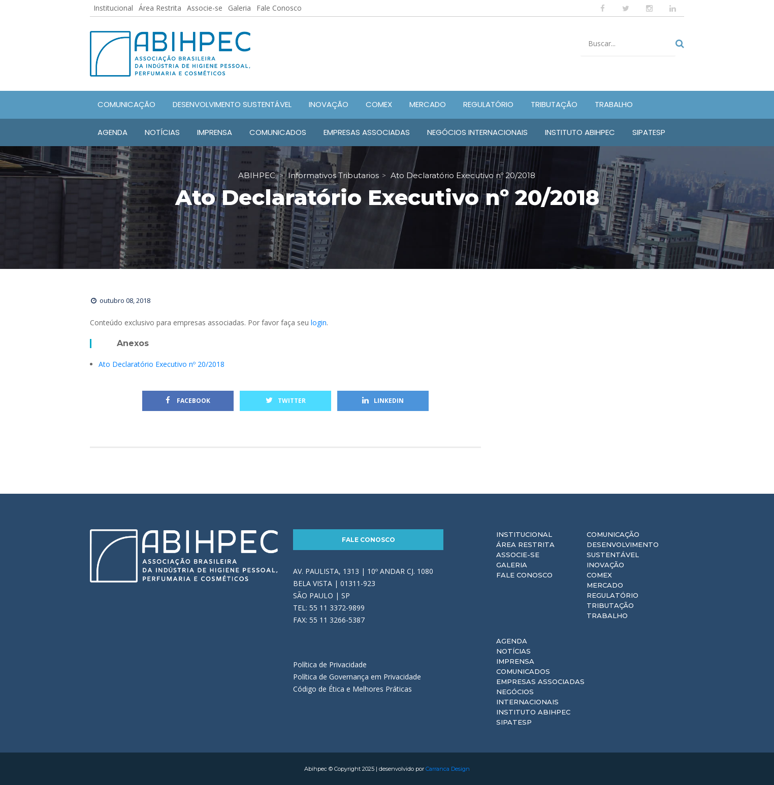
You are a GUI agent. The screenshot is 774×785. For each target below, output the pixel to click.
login (319, 322)
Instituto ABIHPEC (533, 712)
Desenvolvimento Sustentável (623, 549)
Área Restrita (160, 8)
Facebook (188, 400)
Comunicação (613, 534)
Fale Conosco (279, 8)
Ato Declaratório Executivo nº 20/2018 (161, 364)
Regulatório (612, 595)
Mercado (605, 585)
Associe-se (204, 8)
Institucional (113, 8)
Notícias (513, 651)
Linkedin (383, 400)
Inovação (605, 565)
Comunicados (523, 671)
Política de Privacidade (330, 664)
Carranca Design (448, 768)
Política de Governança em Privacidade (357, 676)
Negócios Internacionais (527, 697)
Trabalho (607, 615)
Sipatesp (514, 722)
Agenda (511, 641)
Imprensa (515, 661)
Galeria (239, 8)
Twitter (286, 400)
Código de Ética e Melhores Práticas (352, 689)
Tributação (610, 605)
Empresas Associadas (540, 681)
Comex (599, 575)
